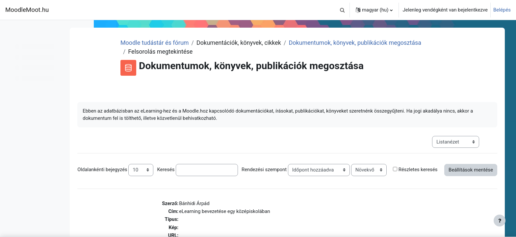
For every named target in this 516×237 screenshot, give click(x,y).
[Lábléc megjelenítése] (499, 220)
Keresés (196, 170)
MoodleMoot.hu (27, 9)
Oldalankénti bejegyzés (132, 170)
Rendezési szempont (294, 170)
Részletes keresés (126, 180)
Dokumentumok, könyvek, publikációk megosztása (381, 42)
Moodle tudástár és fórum (180, 42)
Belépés (502, 10)
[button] (342, 10)
